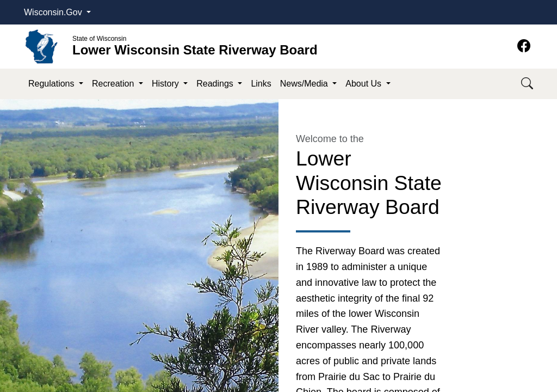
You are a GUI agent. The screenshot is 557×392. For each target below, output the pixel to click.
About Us (364, 83)
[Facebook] (523, 46)
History (166, 83)
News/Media (305, 83)
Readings (216, 83)
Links (261, 83)
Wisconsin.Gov (54, 12)
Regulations (52, 83)
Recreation (114, 83)
